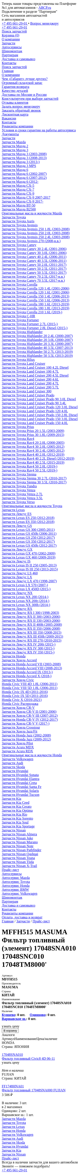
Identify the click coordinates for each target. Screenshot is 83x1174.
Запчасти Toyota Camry (19, 245)
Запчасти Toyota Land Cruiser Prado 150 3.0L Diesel (40, 419)
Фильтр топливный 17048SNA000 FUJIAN (34, 1090)
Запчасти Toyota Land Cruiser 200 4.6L (30, 379)
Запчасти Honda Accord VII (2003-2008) (31, 664)
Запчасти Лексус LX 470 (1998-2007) (29, 581)
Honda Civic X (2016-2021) (22, 700)
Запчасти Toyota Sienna (19, 474)
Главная (8, 71)
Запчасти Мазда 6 (15, 170)
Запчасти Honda (14, 656)
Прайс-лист (10, 870)
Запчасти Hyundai (15, 771)
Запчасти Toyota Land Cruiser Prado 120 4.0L (35, 411)
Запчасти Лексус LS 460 (20, 573)
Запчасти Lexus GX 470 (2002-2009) (28, 553)
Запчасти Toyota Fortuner (20, 320)
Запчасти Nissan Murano (20, 842)
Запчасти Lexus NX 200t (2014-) (25, 601)
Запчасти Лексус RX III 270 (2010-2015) (31, 640)
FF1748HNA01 (13, 1086)
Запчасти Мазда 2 (15, 146)
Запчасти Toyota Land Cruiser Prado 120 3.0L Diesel (40, 407)
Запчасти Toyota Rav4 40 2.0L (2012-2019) (33, 454)
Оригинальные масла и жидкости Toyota (32, 506)
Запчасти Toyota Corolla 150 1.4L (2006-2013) (35, 296)
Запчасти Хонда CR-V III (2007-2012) (30, 715)
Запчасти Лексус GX (17, 549)
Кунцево (8, 1015)
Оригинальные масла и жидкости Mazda (32, 213)
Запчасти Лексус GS (17, 526)
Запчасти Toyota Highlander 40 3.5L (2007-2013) (37, 348)
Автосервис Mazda (16, 878)
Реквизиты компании (17, 126)
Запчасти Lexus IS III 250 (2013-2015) (30, 569)
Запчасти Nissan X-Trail (19, 866)
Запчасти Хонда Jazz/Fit (19, 731)
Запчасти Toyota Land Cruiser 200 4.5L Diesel (35, 375)
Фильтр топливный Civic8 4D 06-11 (28, 1058)
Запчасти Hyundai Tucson (20, 795)
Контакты (9, 63)
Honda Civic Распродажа (20, 704)
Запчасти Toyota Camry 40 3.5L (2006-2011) (34, 261)
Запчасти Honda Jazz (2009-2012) (26, 739)
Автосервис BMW (15, 889)
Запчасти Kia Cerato (16, 806)
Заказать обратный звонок (21, 110)
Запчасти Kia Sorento (17, 818)
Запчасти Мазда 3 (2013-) (21, 162)
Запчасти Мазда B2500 (19, 209)
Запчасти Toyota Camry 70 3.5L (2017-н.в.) (33, 280)
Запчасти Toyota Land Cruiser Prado (28, 395)
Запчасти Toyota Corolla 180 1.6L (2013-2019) (35, 304)
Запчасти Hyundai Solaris (20, 791)
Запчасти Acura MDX (18, 747)
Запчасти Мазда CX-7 (18, 189)
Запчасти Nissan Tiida (18, 862)
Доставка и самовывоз (18, 59)
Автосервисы (12, 47)
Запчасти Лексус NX (17, 593)
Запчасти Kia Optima (17, 810)
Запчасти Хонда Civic (18, 680)
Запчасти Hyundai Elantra (20, 779)
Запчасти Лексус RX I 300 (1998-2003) (30, 613)
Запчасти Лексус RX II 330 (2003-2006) (31, 620)
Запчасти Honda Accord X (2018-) (27, 676)
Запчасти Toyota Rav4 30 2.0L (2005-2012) (33, 446)
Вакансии (9, 118)
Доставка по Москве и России (24, 94)
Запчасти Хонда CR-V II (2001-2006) (29, 711)
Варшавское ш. (14, 1019)
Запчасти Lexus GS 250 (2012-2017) (28, 537)
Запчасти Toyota (14, 217)
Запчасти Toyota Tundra (19, 486)
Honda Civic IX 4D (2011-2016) (25, 692)
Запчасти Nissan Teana (18, 858)
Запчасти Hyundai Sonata (20, 775)
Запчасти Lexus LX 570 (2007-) (25, 585)
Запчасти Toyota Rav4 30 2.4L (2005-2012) (33, 450)
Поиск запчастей (14, 67)
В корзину (10, 1030)
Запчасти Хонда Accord (19, 660)
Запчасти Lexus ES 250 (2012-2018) (28, 518)
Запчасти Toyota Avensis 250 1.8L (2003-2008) (36, 229)
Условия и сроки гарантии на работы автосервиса (39, 130)
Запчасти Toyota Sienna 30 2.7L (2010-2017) (34, 478)
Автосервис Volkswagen (19, 893)
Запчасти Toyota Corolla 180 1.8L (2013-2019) (35, 308)
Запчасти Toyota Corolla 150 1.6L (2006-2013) (35, 300)
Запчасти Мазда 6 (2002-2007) (24, 174)
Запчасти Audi (12, 763)
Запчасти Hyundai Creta (19, 783)
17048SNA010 (12, 1054)
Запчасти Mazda (14, 142)
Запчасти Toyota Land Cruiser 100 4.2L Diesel (35, 367)
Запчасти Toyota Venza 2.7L (22, 494)
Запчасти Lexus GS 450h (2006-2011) (29, 533)
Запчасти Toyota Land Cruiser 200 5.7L (30, 387)
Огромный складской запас (22, 83)
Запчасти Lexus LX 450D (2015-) (26, 589)
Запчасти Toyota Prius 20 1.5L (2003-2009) (33, 431)
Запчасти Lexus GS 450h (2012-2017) (29, 545)
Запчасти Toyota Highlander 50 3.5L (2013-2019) (37, 355)
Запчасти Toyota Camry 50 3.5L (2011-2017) (34, 272)
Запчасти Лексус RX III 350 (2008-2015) (31, 632)
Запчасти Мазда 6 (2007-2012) (24, 178)
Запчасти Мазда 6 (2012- (20, 181)
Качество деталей (15, 91)
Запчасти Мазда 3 (15, 150)
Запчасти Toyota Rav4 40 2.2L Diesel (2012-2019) (38, 458)
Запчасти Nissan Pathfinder (21, 850)
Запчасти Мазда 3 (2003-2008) (24, 154)
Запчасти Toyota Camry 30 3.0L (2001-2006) (34, 253)
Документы (10, 134)
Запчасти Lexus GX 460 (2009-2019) (28, 557)
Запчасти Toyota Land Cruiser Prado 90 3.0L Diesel (39, 399)
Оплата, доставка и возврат (22, 917)
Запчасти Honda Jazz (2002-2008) (26, 735)
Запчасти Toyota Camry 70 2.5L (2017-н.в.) (33, 276)
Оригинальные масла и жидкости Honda (32, 755)
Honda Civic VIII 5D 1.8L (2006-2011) (29, 688)
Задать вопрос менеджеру (21, 106)
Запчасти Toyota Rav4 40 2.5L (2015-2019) (33, 462)
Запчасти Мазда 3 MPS (19, 166)
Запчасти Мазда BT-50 (18, 205)
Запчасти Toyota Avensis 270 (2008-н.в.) (31, 241)
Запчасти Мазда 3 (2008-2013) (24, 158)
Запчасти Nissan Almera (19, 834)
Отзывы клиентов (15, 102)
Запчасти (8, 43)
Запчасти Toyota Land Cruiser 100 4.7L (30, 371)
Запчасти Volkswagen (17, 759)
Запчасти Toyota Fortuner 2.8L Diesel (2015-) (35, 328)
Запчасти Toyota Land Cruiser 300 (26, 391)
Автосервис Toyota (16, 882)
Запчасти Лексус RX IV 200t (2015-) (28, 644)
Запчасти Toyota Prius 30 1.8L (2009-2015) (33, 435)
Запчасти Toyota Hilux (18, 359)
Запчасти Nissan (14, 830)
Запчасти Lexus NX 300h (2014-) (26, 605)
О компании (11, 39)
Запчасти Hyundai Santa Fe (21, 787)
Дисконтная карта (15, 114)
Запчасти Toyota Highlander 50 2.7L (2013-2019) (37, 352)
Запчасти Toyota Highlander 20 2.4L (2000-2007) (37, 336)
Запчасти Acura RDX (17, 751)
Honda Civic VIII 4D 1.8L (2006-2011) (29, 684)
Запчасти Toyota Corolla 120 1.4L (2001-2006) (35, 288)
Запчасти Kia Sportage (18, 826)
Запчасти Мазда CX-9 (18, 193)
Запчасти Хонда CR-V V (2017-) (26, 723)
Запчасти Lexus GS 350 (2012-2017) (28, 541)
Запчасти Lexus (13, 510)
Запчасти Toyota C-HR (18, 316)
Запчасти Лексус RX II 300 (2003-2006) (31, 617)
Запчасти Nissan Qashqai (20, 854)
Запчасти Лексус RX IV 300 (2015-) (28, 648)
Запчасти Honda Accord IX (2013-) (27, 672)
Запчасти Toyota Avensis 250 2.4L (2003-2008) (36, 237)
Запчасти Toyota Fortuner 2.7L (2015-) (30, 324)
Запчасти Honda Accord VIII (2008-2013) (32, 668)
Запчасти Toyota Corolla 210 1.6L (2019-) (32, 312)
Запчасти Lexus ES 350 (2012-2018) (28, 522)
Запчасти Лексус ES (16, 514)
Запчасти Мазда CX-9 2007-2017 (26, 197)
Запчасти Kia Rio (14, 814)
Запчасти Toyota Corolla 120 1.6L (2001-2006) (35, 292)
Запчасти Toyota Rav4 (18, 439)
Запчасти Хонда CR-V (18, 707)
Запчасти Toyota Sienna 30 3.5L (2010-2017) (34, 482)
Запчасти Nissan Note (17, 846)
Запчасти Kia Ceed (15, 802)
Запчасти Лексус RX (17, 609)
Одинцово (38, 1015)
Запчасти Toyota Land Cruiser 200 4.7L (30, 383)
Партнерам (10, 55)
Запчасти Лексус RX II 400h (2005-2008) (32, 624)
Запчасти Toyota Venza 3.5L (22, 498)
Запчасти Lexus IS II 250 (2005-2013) (29, 565)
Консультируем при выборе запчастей (30, 98)
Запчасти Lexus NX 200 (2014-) (25, 597)
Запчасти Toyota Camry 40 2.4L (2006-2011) (34, 257)
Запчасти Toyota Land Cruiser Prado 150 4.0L (35, 423)
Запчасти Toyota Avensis (20, 225)
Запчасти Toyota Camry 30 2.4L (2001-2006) (34, 249)
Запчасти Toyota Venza (18, 490)
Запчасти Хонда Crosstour (21, 727)
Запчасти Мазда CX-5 (18, 185)
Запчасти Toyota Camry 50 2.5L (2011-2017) (34, 268)
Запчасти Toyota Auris (18, 221)
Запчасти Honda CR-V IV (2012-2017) (30, 719)
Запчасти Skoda (13, 767)
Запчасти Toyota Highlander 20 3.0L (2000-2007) (37, 340)
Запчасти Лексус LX (17, 577)
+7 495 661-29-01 (14, 1170)
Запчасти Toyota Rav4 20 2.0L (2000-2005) (33, 443)
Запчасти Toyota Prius (18, 427)
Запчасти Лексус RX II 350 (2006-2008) (31, 628)
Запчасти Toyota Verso (18, 502)
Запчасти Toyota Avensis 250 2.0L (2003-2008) (36, 233)
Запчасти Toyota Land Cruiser (23, 363)
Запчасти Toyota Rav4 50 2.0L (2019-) (29, 466)
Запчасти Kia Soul (15, 822)
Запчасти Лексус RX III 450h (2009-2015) (32, 636)
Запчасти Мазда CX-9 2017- (22, 201)
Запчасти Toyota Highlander (22, 332)
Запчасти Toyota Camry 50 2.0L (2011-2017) (34, 265)
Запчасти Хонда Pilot (17, 743)
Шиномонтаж (12, 51)
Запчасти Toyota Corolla (19, 284)
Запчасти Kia (11, 798)
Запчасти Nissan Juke (17, 838)
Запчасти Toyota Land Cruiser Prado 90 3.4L (34, 403)
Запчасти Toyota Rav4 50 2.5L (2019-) (29, 470)
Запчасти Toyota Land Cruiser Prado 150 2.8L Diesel (40, 415)
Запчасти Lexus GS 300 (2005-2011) (28, 530)
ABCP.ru (45, 7)
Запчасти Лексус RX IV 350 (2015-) (28, 652)
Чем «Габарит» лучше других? (25, 79)
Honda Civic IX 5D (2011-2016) (25, 696)
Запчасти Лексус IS (16, 561)
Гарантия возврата (15, 87)
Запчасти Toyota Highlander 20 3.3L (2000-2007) (37, 344)
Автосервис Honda (16, 885)
